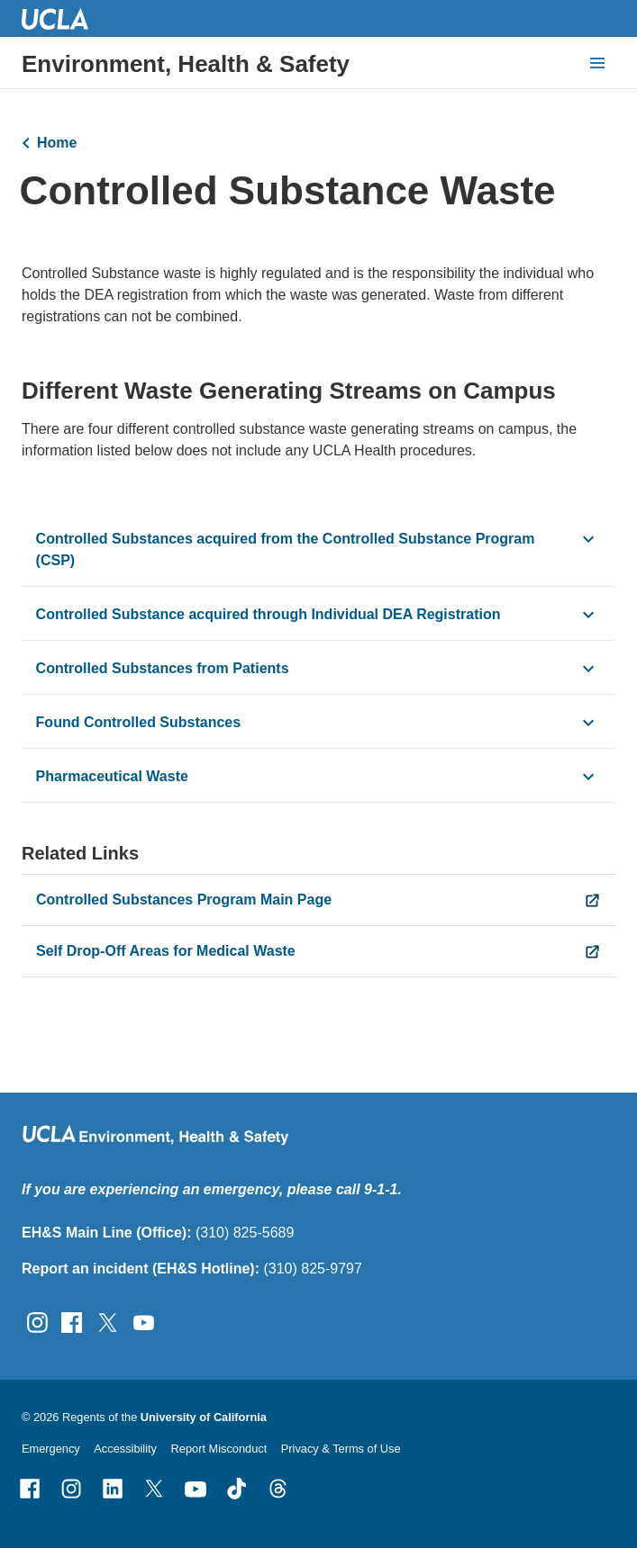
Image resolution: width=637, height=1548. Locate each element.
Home (57, 142)
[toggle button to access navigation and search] (597, 63)
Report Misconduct (219, 1448)
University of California (204, 1417)
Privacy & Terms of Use (341, 1448)
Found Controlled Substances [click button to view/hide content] (140, 723)
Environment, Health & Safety (186, 64)
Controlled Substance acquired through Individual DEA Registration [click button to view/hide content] (270, 615)
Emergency (51, 1448)
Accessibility (125, 1448)
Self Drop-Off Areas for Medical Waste (166, 950)
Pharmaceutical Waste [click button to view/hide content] (112, 777)
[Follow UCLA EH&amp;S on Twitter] (107, 1321)
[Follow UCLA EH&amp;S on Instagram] (37, 1321)
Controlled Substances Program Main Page (184, 899)
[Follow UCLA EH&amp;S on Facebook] (71, 1321)
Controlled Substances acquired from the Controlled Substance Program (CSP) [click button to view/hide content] (285, 550)
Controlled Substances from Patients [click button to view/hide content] (162, 669)
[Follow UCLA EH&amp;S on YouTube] (143, 1321)
